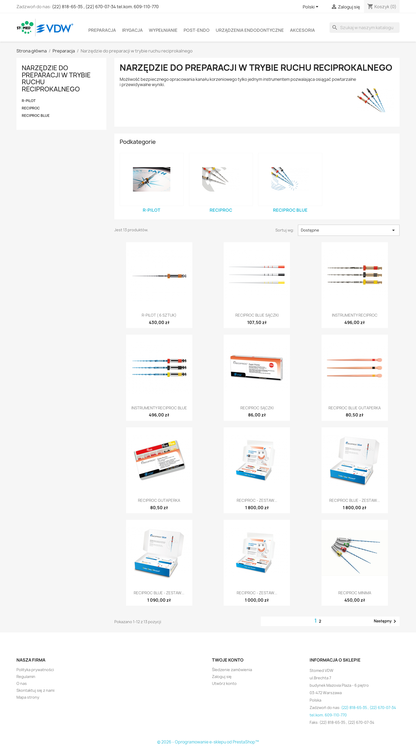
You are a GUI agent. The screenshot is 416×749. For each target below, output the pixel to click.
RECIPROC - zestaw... (257, 500)
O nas (21, 683)
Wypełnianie (163, 30)
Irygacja (132, 30)
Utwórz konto (224, 683)
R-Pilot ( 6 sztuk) (159, 315)
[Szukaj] (365, 27)
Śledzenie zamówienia (232, 669)
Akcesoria (302, 30)
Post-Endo (197, 30)
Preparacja (102, 30)
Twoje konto (228, 660)
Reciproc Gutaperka (159, 500)
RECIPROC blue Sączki (257, 315)
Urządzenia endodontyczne (250, 30)
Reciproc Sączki (257, 407)
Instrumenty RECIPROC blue (159, 407)
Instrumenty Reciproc (355, 315)
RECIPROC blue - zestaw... (354, 500)
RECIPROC (31, 108)
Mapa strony (27, 697)
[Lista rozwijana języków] (311, 7)
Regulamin (25, 676)
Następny (386, 621)
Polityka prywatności (35, 669)
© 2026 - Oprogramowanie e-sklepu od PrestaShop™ (208, 742)
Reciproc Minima (354, 592)
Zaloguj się (222, 676)
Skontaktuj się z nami (35, 690)
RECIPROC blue (36, 115)
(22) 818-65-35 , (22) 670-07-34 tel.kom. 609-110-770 (105, 7)
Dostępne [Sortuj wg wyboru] (349, 230)
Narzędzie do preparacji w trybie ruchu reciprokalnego (56, 78)
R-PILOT (29, 100)
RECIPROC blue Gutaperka (354, 407)
